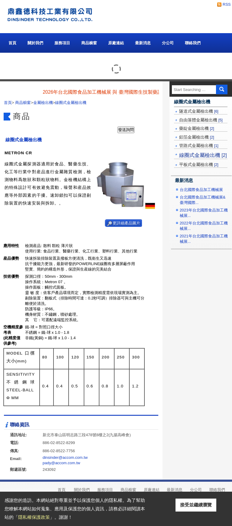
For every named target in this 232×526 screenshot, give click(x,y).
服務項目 (62, 43)
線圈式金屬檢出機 (203, 155)
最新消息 (143, 43)
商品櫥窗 (89, 41)
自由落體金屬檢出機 (201, 119)
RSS (225, 4)
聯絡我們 (193, 43)
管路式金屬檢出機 (198, 145)
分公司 (168, 43)
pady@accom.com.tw (61, 463)
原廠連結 (116, 43)
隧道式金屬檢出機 (198, 111)
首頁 (12, 43)
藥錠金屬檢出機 (196, 128)
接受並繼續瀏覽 (196, 504)
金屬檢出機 (43, 102)
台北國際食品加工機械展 (201, 189)
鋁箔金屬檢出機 (196, 137)
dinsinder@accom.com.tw (65, 457)
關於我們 (35, 41)
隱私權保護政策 (34, 517)
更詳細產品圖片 (126, 223)
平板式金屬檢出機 (198, 164)
